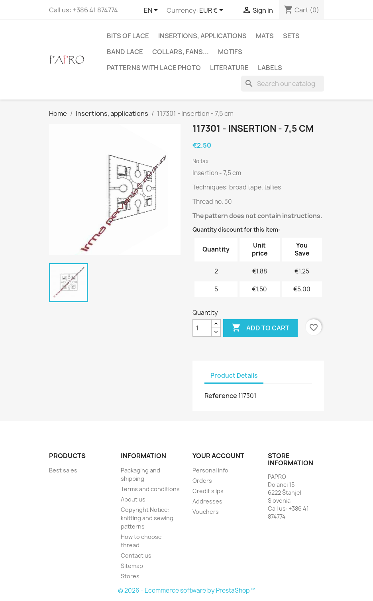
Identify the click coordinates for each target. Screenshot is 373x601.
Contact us (136, 555)
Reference (220, 396)
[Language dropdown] (152, 11)
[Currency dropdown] (212, 11)
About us (133, 499)
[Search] (282, 84)
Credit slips (208, 491)
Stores (130, 576)
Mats (265, 35)
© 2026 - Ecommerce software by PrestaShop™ (186, 590)
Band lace (125, 51)
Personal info (210, 470)
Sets (291, 35)
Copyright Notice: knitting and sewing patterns (147, 518)
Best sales (63, 470)
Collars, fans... (180, 51)
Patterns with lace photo (154, 67)
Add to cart (260, 328)
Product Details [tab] (233, 375)
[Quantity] (202, 328)
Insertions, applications (202, 35)
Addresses (207, 501)
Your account (218, 455)
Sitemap (132, 566)
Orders (202, 480)
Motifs (230, 51)
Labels (270, 67)
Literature (229, 67)
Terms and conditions (150, 489)
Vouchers (205, 511)
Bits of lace (128, 35)
